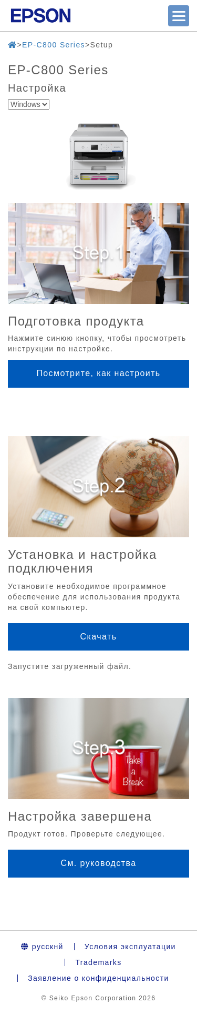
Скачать (98, 636)
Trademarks (98, 962)
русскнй (42, 946)
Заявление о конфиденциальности (98, 978)
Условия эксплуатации (130, 946)
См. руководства (99, 863)
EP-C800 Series (53, 45)
